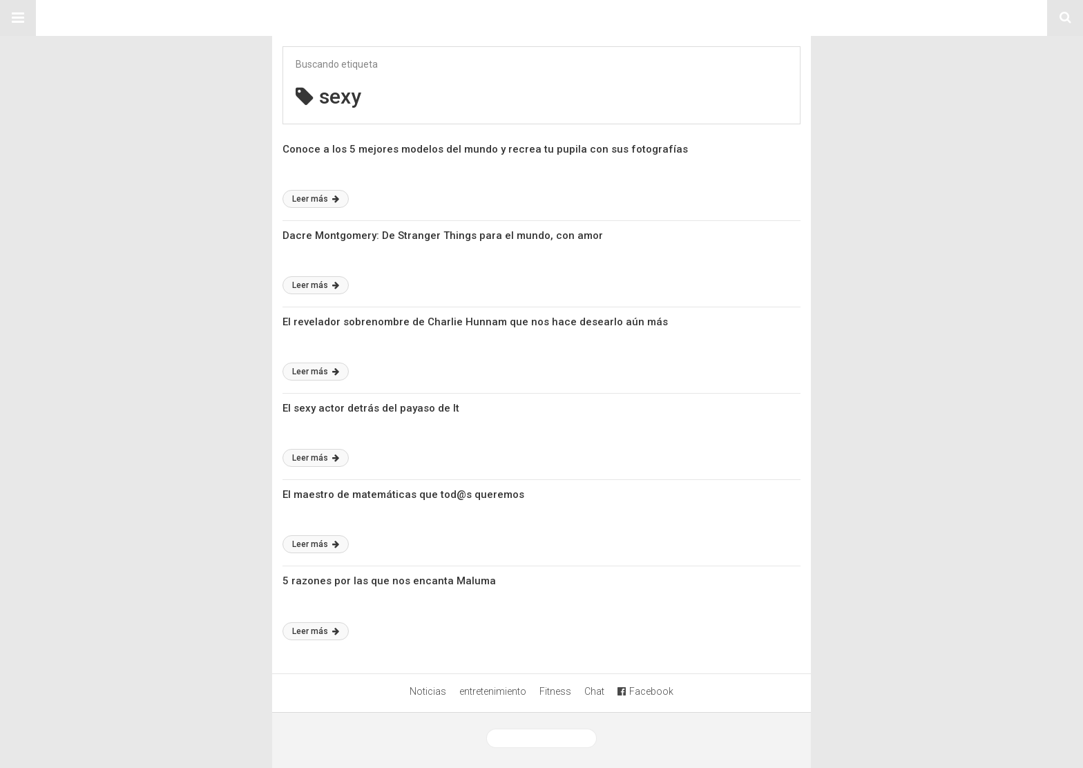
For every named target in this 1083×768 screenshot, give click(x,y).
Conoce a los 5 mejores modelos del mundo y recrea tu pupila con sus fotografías (485, 149)
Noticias (428, 691)
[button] (18, 18)
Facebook (645, 691)
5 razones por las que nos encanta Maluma (389, 581)
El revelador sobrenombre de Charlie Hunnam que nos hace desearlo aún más (475, 322)
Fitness (555, 691)
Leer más (315, 199)
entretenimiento (492, 691)
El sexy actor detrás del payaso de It (370, 408)
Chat (594, 691)
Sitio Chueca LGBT (541, 18)
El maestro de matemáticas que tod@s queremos (403, 494)
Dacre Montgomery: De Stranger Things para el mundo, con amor (442, 235)
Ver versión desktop (541, 738)
